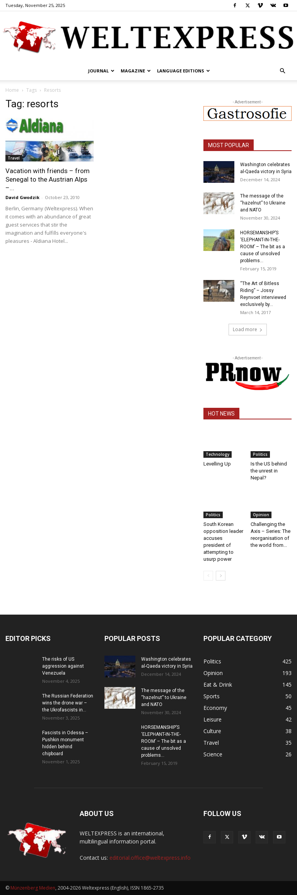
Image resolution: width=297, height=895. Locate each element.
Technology (217, 454)
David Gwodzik (22, 197)
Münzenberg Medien (32, 888)
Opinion (261, 514)
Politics (260, 454)
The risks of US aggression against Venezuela (63, 666)
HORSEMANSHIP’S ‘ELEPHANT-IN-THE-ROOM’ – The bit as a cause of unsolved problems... (262, 246)
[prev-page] (208, 576)
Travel (14, 158)
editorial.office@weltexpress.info (150, 857)
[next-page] (220, 576)
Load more (248, 329)
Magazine (136, 71)
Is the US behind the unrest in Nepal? (269, 471)
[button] (282, 71)
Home (12, 90)
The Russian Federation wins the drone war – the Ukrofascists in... (67, 703)
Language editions (183, 71)
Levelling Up (217, 464)
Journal (101, 71)
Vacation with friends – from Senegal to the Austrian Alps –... (47, 179)
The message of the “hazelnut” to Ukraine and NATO (262, 203)
